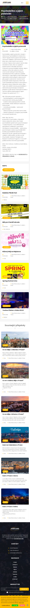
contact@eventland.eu (16, 553)
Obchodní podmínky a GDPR (16, 592)
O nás (15, 577)
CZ (22, 3)
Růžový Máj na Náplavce (11, 252)
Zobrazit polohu (8, 169)
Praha (15, 567)
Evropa (15, 574)
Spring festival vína (9, 281)
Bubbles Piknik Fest (9, 193)
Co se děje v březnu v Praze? (13, 414)
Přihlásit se (24, 589)
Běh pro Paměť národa (11, 222)
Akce (15, 569)
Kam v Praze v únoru (10, 476)
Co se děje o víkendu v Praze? (13, 350)
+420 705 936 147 (14, 550)
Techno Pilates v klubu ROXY (13, 310)
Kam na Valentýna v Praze (12, 445)
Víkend (15, 572)
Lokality (15, 564)
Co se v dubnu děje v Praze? (12, 380)
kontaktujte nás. (19, 538)
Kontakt (15, 579)
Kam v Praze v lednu (10, 507)
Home (15, 562)
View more (21, 602)
